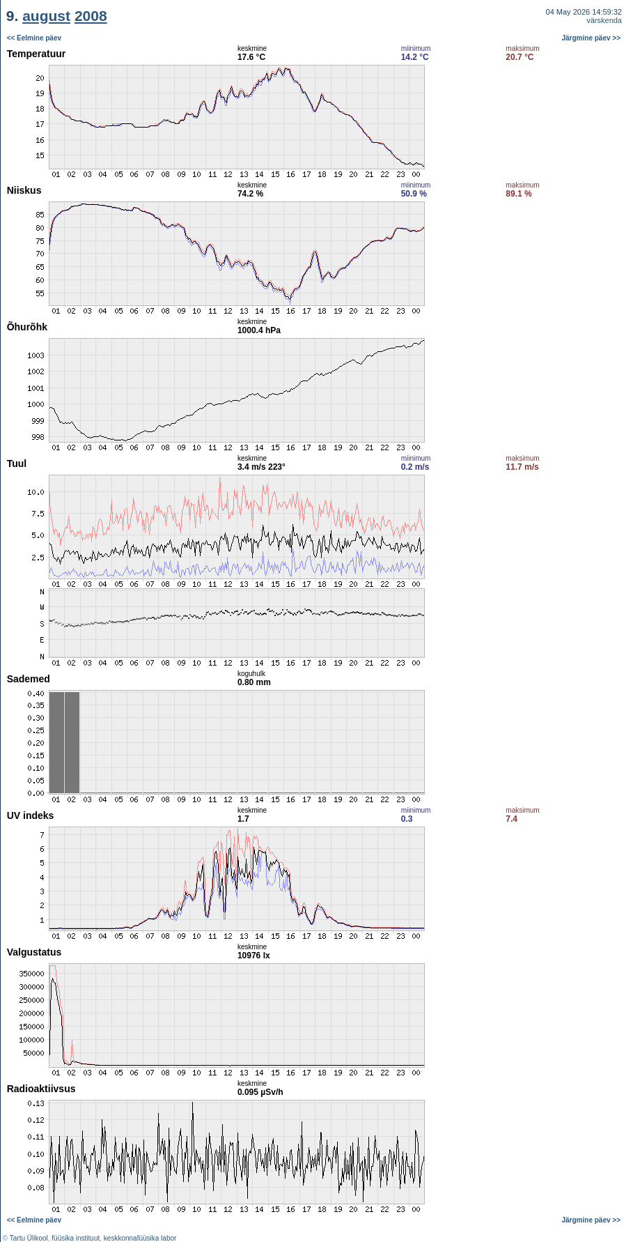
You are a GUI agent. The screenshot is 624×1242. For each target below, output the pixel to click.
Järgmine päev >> (591, 38)
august (46, 16)
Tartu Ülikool (29, 1238)
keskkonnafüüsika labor (140, 1238)
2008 (91, 16)
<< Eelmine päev (34, 38)
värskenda (604, 20)
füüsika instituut (76, 1238)
